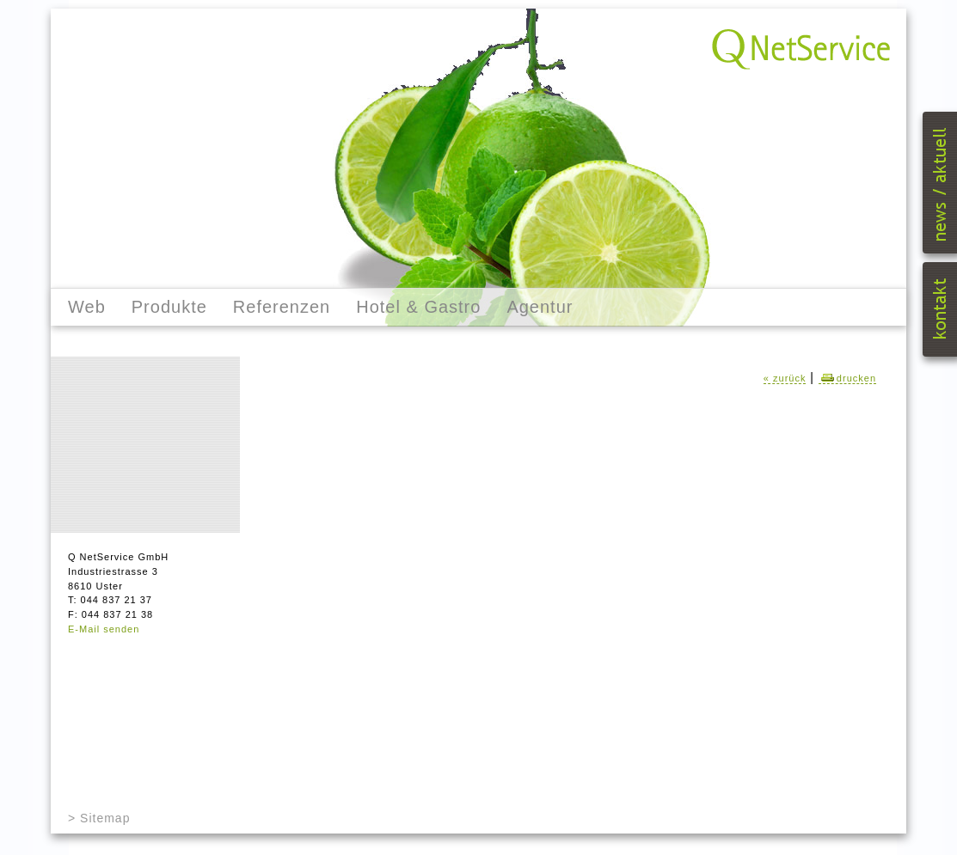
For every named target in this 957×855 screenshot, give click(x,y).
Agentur (539, 307)
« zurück (785, 378)
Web (87, 307)
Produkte (169, 307)
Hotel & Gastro (418, 307)
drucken (847, 378)
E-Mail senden (103, 629)
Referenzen (281, 307)
